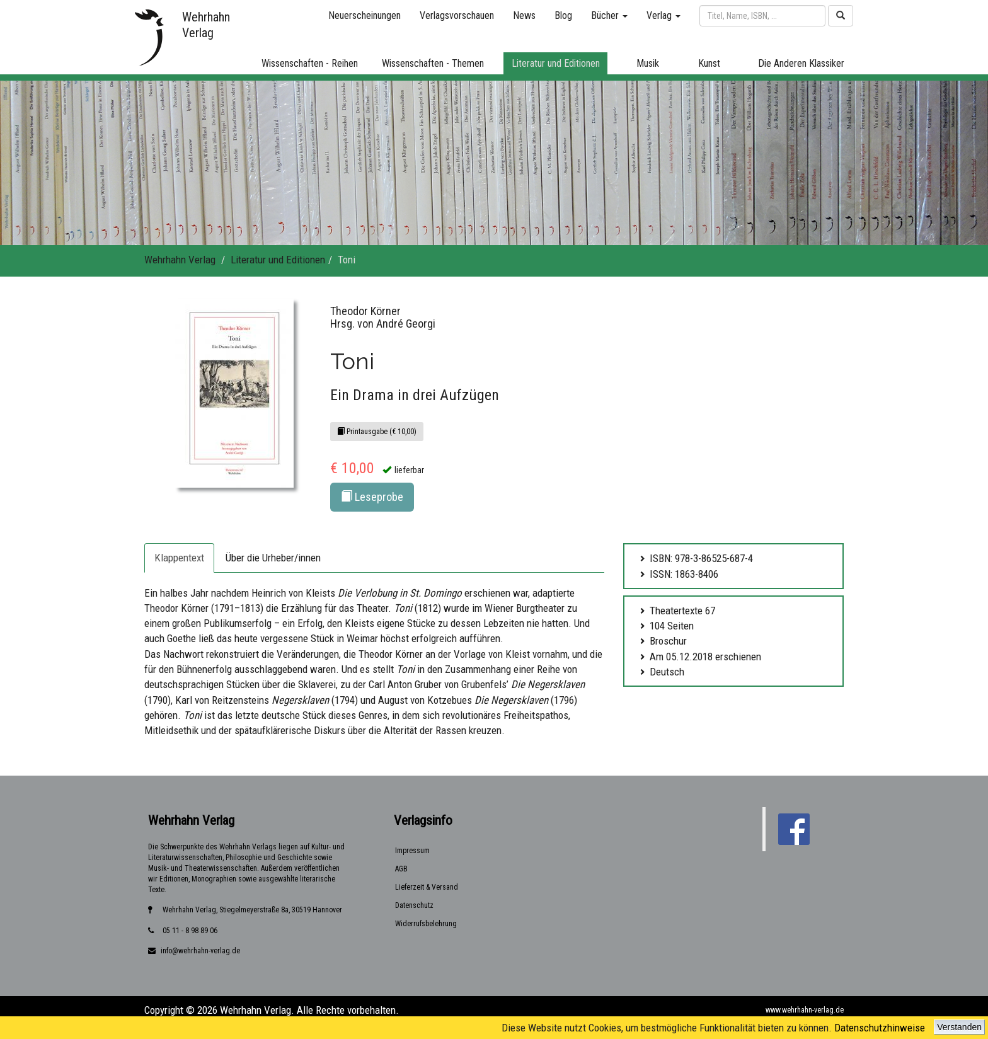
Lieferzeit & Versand (426, 887)
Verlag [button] (663, 15)
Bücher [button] (609, 15)
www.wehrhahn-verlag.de (805, 1010)
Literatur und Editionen (278, 259)
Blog (563, 15)
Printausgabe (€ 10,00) (376, 431)
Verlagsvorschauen (457, 15)
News (524, 15)
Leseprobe (372, 496)
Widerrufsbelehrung (426, 923)
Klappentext (179, 557)
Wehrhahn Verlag (179, 259)
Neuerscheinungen (364, 15)
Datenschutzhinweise (879, 1027)
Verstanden (959, 1027)
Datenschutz (414, 905)
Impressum (412, 850)
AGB (401, 868)
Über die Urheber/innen (273, 557)
